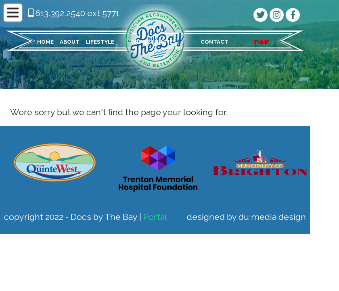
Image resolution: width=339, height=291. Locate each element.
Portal (155, 217)
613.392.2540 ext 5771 (73, 13)
